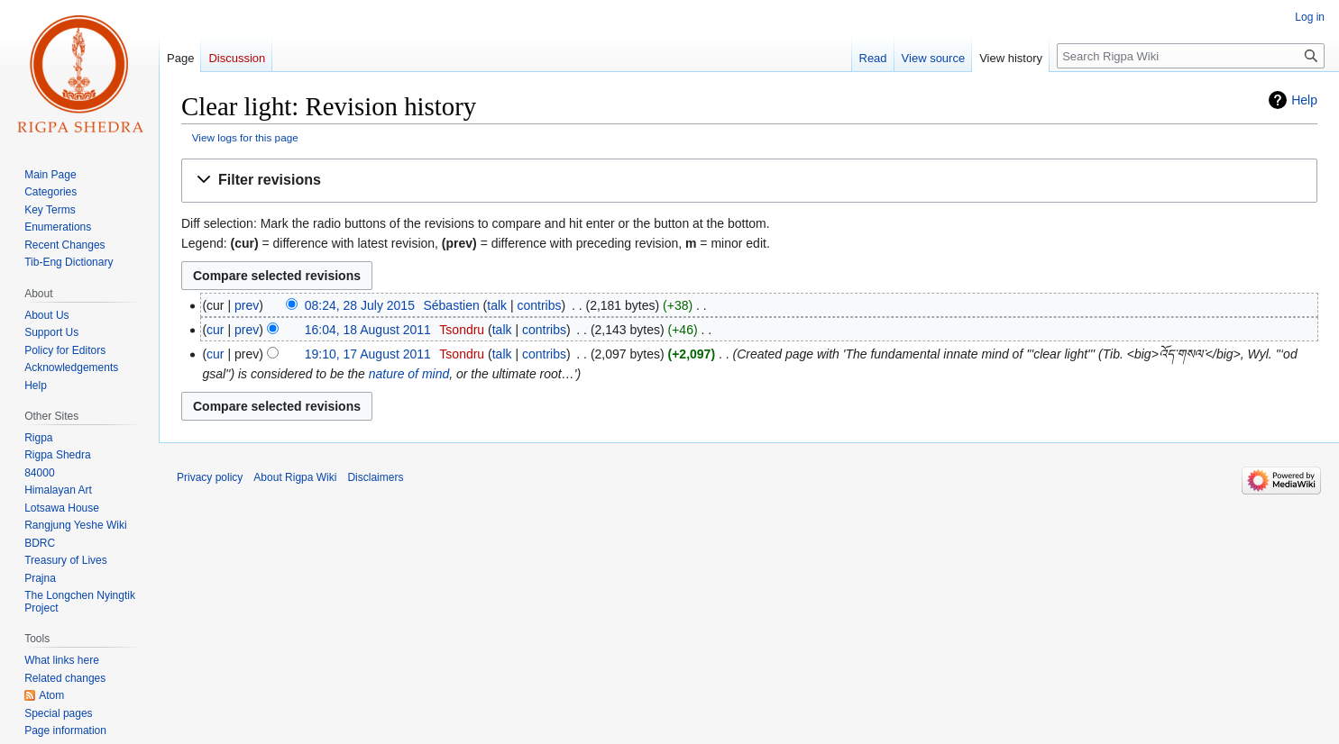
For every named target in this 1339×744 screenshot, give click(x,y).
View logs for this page (245, 137)
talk (497, 305)
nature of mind (409, 374)
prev (246, 305)
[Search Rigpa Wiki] (1191, 55)
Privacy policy (210, 477)
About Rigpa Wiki (294, 477)
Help (1304, 100)
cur (215, 329)
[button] (749, 180)
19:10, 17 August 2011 (368, 354)
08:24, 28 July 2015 (360, 305)
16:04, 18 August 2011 (368, 329)
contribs (540, 305)
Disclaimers (375, 477)
